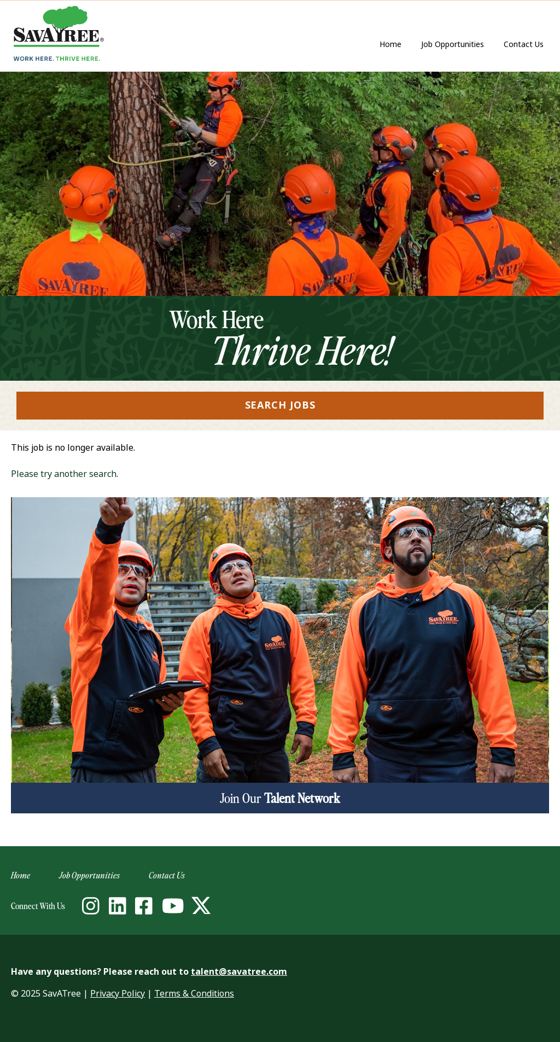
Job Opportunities (452, 44)
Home (390, 44)
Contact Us (526, 45)
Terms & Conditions (194, 993)
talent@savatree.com (239, 971)
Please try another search (63, 474)
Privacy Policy (117, 993)
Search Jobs (280, 405)
